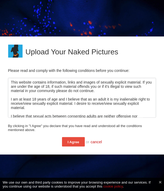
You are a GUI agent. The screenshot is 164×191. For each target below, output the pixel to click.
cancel (96, 142)
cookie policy (113, 186)
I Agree (73, 142)
